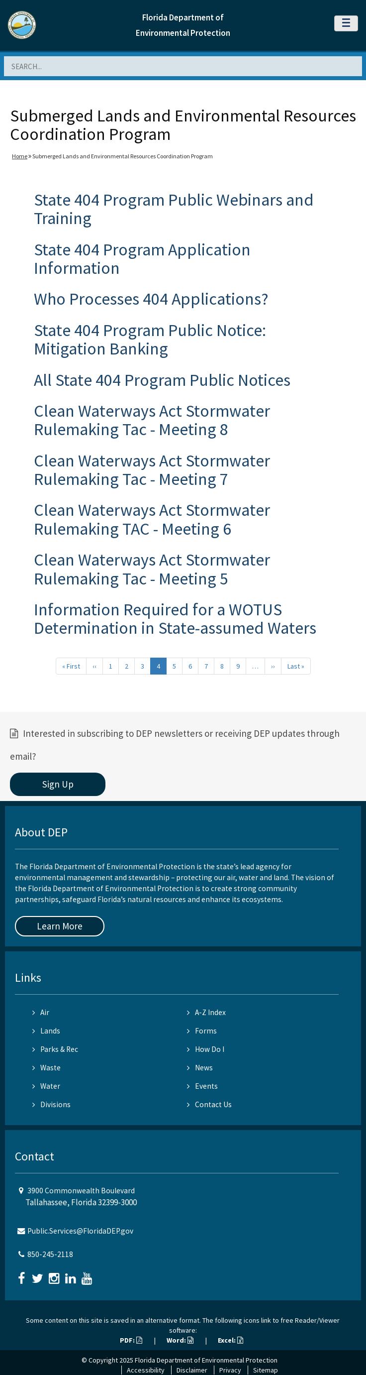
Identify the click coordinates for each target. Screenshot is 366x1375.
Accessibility (146, 1370)
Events (202, 1086)
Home (19, 156)
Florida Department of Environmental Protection (206, 1360)
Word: (180, 1340)
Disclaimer (192, 1370)
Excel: (230, 1340)
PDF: (131, 1340)
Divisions (51, 1104)
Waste (46, 1067)
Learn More (60, 926)
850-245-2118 (50, 1254)
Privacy (230, 1370)
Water (46, 1086)
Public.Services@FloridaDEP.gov (80, 1231)
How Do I (205, 1049)
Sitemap (265, 1370)
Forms (202, 1030)
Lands (46, 1030)
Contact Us (209, 1104)
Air (40, 1012)
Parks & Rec (55, 1049)
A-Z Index (206, 1012)
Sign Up (58, 784)
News (200, 1067)
